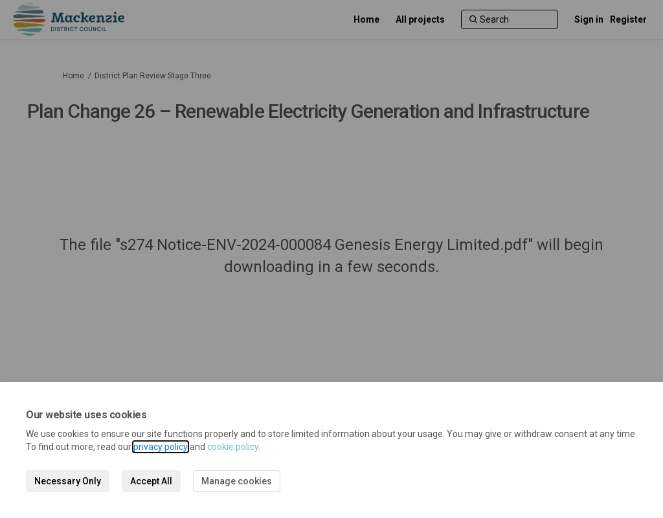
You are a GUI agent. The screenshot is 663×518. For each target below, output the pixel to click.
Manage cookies (236, 481)
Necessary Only (67, 481)
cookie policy (232, 447)
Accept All (151, 481)
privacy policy (160, 447)
